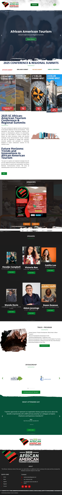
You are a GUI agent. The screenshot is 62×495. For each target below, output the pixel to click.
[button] (1, 35)
